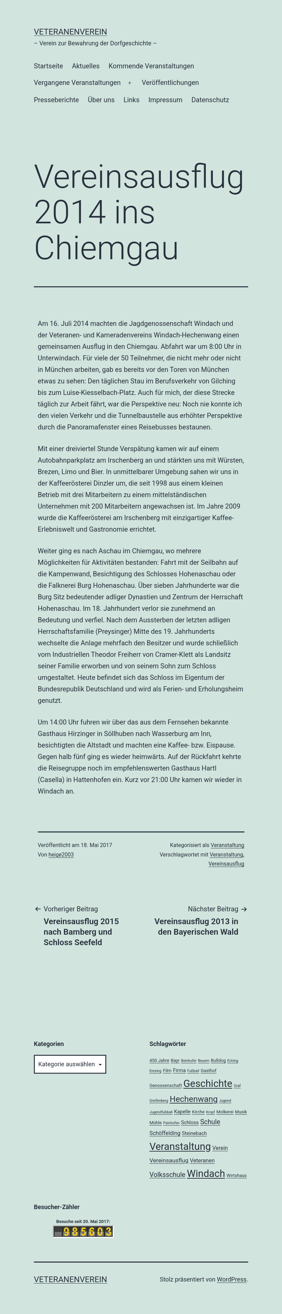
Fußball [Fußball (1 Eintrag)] (193, 1071)
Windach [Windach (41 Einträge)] (206, 1173)
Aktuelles (86, 66)
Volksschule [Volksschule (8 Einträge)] (168, 1175)
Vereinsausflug (226, 864)
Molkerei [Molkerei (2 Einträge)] (224, 1111)
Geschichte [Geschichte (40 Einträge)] (208, 1083)
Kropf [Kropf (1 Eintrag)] (210, 1112)
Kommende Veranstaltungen (151, 66)
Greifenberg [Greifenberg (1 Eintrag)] (159, 1100)
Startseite (48, 66)
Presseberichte (56, 100)
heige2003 (61, 854)
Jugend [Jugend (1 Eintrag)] (225, 1100)
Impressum (165, 100)
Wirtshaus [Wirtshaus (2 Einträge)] (236, 1175)
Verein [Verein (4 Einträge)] (220, 1148)
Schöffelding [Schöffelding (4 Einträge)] (165, 1133)
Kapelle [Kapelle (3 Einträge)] (182, 1112)
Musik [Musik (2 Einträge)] (241, 1111)
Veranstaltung (227, 845)
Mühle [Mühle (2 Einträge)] (156, 1122)
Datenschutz (210, 100)
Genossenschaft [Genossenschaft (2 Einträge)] (166, 1085)
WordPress (231, 1279)
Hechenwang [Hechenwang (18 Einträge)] (194, 1099)
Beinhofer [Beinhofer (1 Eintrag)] (189, 1061)
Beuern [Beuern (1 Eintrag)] (203, 1061)
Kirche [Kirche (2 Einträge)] (198, 1111)
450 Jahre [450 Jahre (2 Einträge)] (160, 1060)
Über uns (101, 100)
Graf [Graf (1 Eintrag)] (237, 1086)
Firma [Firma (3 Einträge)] (179, 1070)
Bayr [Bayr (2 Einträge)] (175, 1060)
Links (131, 100)
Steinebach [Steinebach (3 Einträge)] (194, 1133)
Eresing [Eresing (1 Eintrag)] (155, 1071)
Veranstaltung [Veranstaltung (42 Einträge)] (180, 1146)
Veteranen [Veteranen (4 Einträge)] (202, 1160)
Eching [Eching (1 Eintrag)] (232, 1061)
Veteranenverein (70, 32)
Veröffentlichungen (170, 83)
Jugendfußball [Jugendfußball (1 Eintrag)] (161, 1112)
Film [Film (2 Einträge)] (167, 1070)
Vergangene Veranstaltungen (77, 83)
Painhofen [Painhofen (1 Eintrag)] (171, 1123)
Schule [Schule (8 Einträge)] (210, 1122)
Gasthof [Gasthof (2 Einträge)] (209, 1070)
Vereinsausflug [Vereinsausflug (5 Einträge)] (169, 1160)
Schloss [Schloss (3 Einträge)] (190, 1122)
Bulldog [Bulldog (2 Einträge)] (218, 1060)
